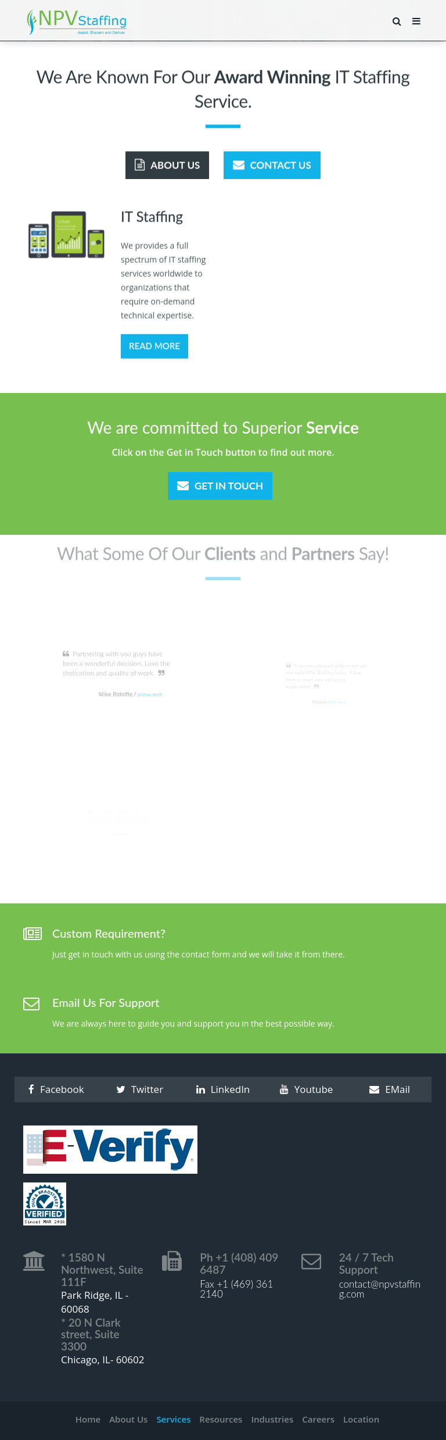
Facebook (56, 1089)
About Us (167, 164)
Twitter (139, 1089)
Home (87, 1419)
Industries (272, 1419)
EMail (389, 1089)
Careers (318, 1419)
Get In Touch (220, 486)
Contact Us (272, 164)
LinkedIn (223, 1089)
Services (173, 1419)
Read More (154, 347)
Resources (220, 1419)
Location (361, 1419)
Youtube (306, 1089)
